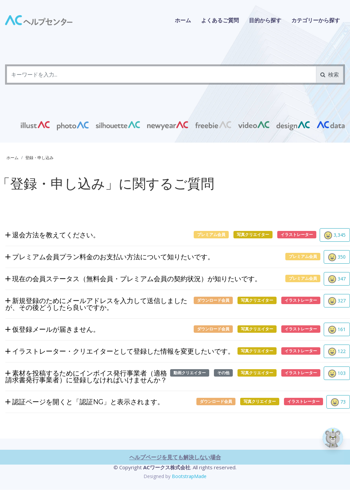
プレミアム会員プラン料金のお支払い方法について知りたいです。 (109, 258)
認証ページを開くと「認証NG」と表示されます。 (84, 403)
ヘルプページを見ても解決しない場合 (175, 481)
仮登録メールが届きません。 (52, 330)
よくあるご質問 (220, 20)
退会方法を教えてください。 (52, 236)
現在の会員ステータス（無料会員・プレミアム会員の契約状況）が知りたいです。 (133, 280)
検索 (329, 74)
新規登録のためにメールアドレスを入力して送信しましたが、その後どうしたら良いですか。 (96, 305)
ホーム (183, 20)
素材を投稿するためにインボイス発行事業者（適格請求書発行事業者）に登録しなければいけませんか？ (86, 377)
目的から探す (265, 20)
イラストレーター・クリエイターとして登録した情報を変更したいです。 (119, 352)
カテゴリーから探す (315, 20)
